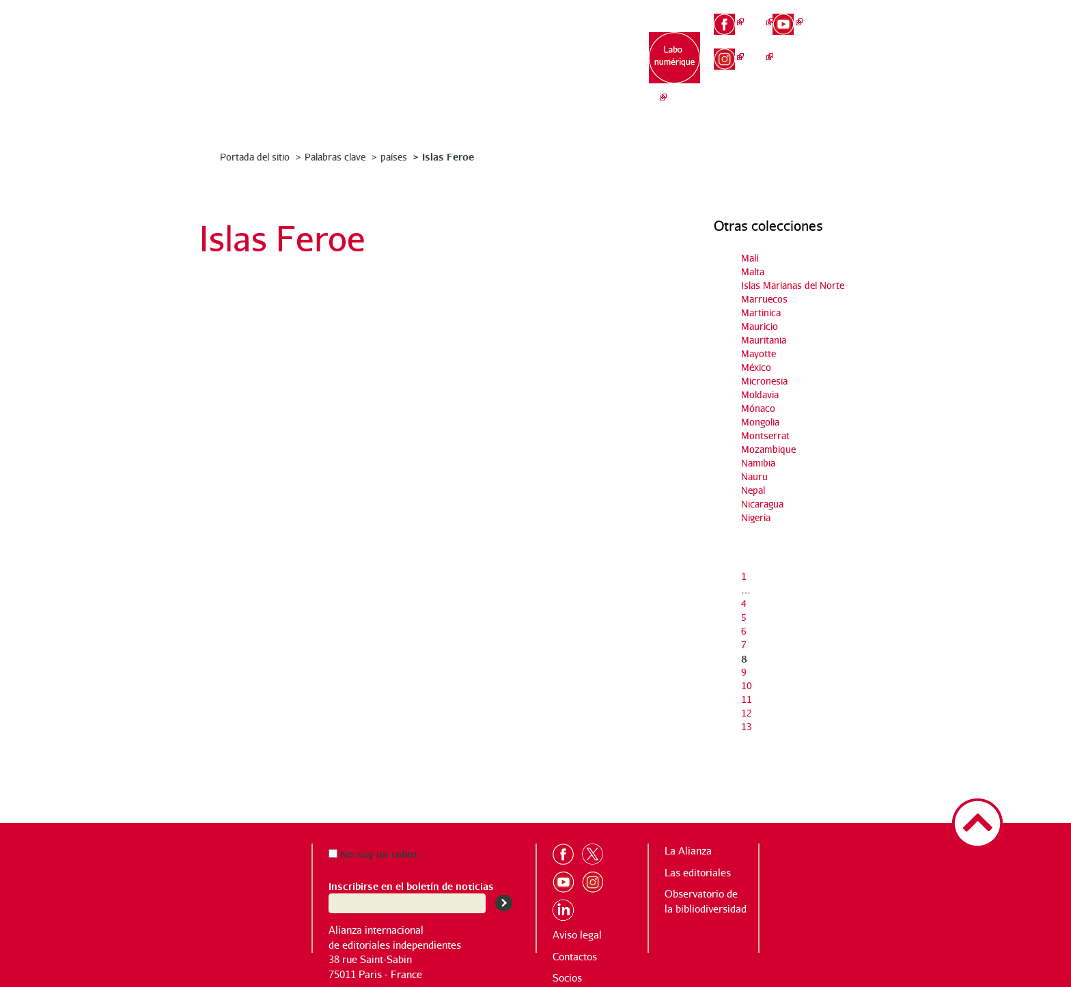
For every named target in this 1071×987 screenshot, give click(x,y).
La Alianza (420, 55)
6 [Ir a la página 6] (744, 631)
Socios (567, 977)
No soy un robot (373, 853)
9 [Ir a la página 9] (744, 672)
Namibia (758, 463)
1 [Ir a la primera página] (744, 576)
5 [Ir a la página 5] (744, 617)
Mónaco (758, 408)
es (847, 61)
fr (847, 15)
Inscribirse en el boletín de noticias (411, 885)
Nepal (753, 490)
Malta (752, 271)
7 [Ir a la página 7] (744, 644)
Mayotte (758, 353)
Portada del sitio (255, 157)
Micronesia (764, 381)
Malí (749, 258)
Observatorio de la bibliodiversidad (592, 68)
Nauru (754, 476)
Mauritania (763, 340)
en (847, 38)
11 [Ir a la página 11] (746, 699)
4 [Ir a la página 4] (744, 603)
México (756, 367)
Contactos (575, 956)
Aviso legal (577, 934)
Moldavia (760, 394)
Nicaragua (762, 504)
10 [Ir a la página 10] (746, 685)
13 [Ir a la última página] (746, 726)
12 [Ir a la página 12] (746, 713)
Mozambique (768, 449)
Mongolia (760, 422)
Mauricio (759, 326)
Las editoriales (506, 61)
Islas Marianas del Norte (792, 285)
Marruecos (764, 299)
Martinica (761, 312)
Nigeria (755, 517)
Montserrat (765, 435)
